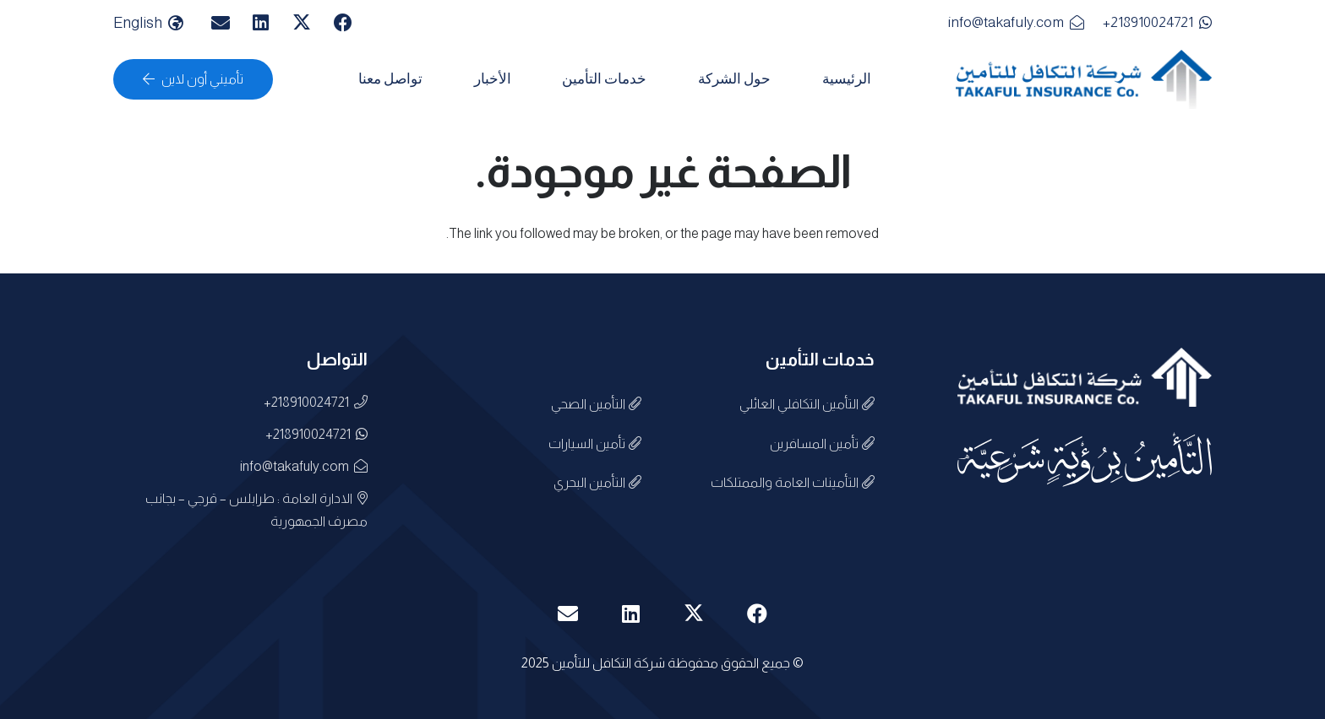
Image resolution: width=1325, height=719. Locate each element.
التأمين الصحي (596, 404)
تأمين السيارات (594, 443)
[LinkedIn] (261, 22)
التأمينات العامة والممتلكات (793, 482)
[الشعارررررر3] (1084, 79)
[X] (301, 22)
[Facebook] (343, 22)
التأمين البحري (597, 482)
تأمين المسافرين (822, 443)
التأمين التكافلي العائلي (807, 404)
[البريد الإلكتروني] (220, 22)
